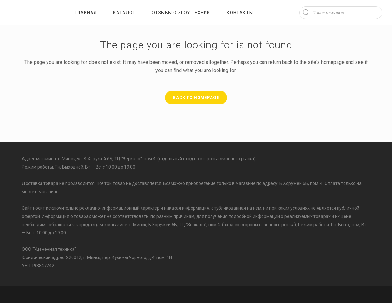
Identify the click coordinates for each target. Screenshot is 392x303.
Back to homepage (196, 97)
